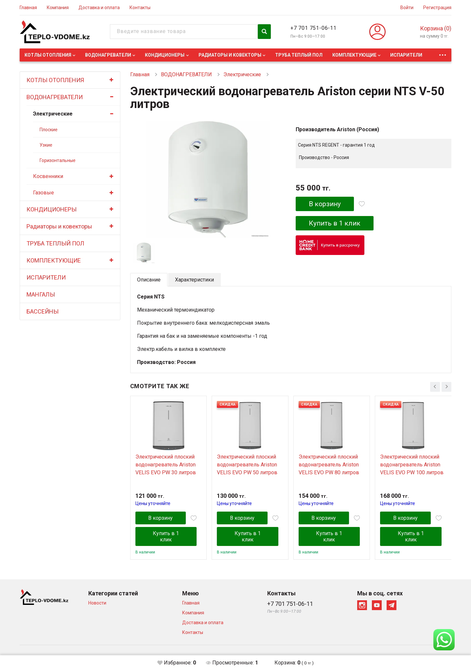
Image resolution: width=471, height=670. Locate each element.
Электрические (53, 114)
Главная (28, 7)
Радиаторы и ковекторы (230, 55)
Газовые (43, 193)
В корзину (325, 204)
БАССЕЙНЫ (42, 311)
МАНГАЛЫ (40, 294)
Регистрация (437, 7)
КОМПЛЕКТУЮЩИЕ (354, 55)
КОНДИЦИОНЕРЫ (164, 55)
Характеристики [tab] (194, 280)
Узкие (46, 145)
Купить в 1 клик (335, 223)
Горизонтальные (58, 160)
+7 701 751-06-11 (313, 28)
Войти (406, 7)
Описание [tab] (149, 280)
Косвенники (48, 176)
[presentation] (435, 387)
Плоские (49, 129)
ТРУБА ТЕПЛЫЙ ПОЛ (299, 55)
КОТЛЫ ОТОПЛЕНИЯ (48, 55)
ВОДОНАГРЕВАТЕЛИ (108, 55)
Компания (58, 7)
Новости (97, 603)
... (442, 53)
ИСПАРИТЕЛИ (406, 55)
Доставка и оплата (99, 7)
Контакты (140, 7)
